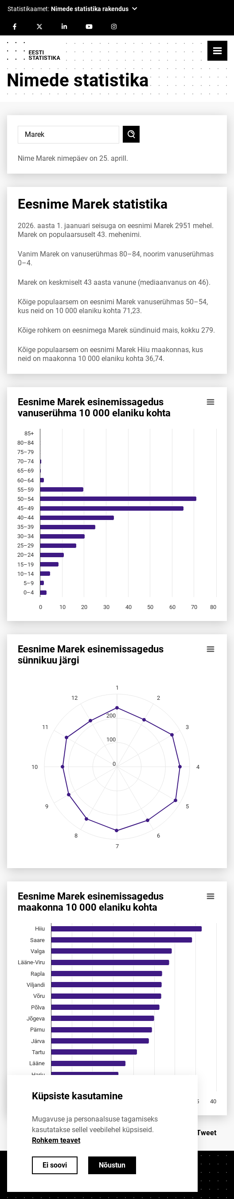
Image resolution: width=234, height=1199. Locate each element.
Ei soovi (55, 1165)
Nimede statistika (77, 80)
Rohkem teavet (56, 1140)
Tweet (206, 1133)
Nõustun (112, 1165)
